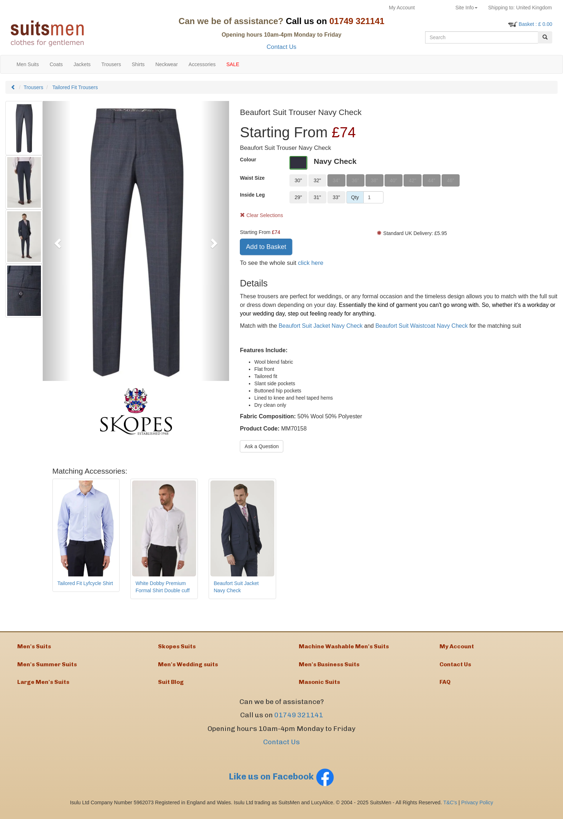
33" (336, 197)
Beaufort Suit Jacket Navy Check (321, 326)
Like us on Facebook (281, 782)
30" (298, 180)
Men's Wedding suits (188, 667)
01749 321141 (298, 721)
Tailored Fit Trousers (75, 87)
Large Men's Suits (43, 687)
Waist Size (252, 178)
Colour (248, 159)
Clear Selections (261, 215)
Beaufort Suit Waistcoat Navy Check (421, 326)
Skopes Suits (177, 647)
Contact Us (281, 46)
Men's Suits (34, 647)
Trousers (33, 87)
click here (311, 262)
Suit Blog (171, 687)
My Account (402, 7)
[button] (57, 241)
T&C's (450, 808)
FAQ (445, 687)
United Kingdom (520, 7)
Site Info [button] (466, 7)
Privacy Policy (477, 808)
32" (317, 180)
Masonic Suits (319, 687)
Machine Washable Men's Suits (344, 647)
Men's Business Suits (329, 667)
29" (298, 197)
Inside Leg (252, 195)
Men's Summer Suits (47, 667)
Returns (435, 7)
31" (317, 197)
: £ (535, 24)
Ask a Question (262, 446)
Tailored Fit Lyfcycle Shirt (85, 583)
